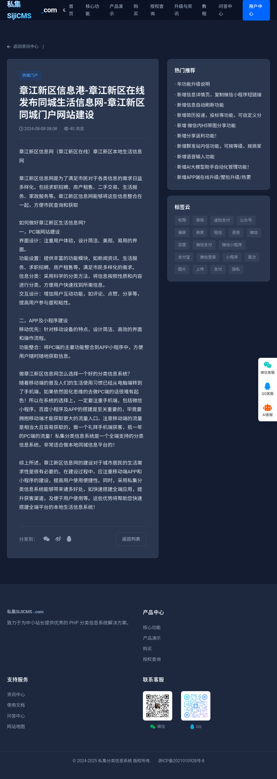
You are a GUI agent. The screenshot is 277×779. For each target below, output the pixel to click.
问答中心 (225, 10)
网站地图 (16, 726)
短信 (218, 232)
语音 (236, 232)
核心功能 (92, 10)
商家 (200, 232)
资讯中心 (16, 694)
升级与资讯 (183, 10)
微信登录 (208, 257)
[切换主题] (64, 10)
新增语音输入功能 (195, 157)
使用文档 (16, 705)
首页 (71, 10)
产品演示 (116, 10)
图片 (182, 269)
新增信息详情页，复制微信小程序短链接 (219, 95)
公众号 (246, 220)
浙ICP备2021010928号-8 (181, 760)
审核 (200, 220)
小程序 (232, 257)
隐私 (236, 269)
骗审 (182, 232)
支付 (218, 269)
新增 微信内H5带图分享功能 (206, 125)
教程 (204, 10)
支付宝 (184, 257)
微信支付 (204, 244)
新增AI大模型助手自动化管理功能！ (214, 167)
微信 (254, 232)
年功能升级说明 (193, 84)
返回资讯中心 (22, 46)
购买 (136, 10)
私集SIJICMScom (25, 611)
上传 (200, 269)
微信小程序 (232, 244)
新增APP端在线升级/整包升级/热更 (214, 177)
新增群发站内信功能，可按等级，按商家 (219, 146)
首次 (252, 257)
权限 (182, 220)
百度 (182, 244)
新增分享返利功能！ (198, 136)
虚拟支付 (222, 220)
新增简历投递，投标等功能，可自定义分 (219, 115)
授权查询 (157, 10)
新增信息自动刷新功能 (200, 105)
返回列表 (131, 539)
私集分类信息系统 (115, 760)
